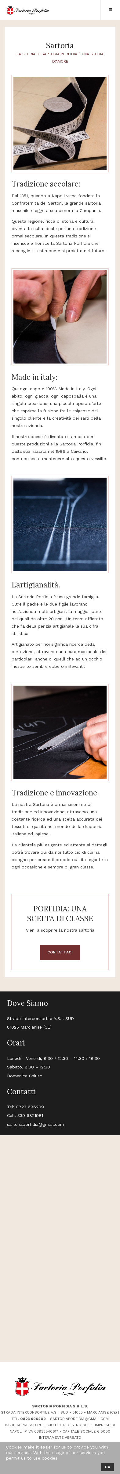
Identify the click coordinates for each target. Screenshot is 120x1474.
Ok (107, 1467)
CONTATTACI (60, 952)
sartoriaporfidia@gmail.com (35, 1124)
